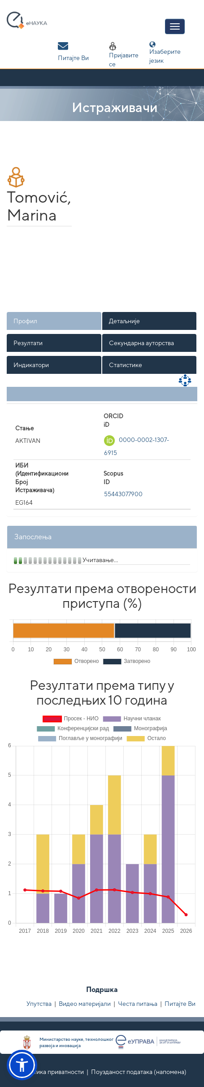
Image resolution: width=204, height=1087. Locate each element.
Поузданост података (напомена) (139, 1071)
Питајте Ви (180, 1003)
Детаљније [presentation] (124, 321)
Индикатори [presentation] (31, 364)
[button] (22, 1065)
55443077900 (123, 494)
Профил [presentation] (25, 321)
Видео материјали (85, 1003)
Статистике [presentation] (125, 364)
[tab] (54, 321)
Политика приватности (51, 1071)
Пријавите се (124, 55)
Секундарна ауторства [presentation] (141, 342)
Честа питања (137, 1003)
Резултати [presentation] (28, 342)
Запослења (33, 537)
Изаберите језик (165, 52)
